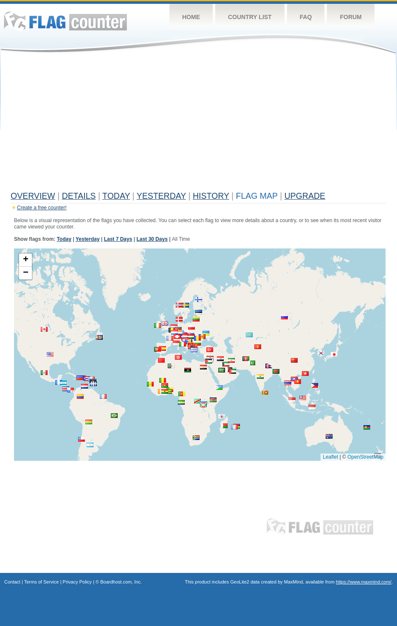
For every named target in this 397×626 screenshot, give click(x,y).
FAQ (306, 17)
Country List (250, 17)
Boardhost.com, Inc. (121, 581)
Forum (350, 17)
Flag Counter (65, 21)
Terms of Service (41, 581)
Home (191, 17)
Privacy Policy (77, 581)
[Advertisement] (198, 124)
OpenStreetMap (365, 457)
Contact (12, 581)
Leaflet (330, 457)
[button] (260, 376)
